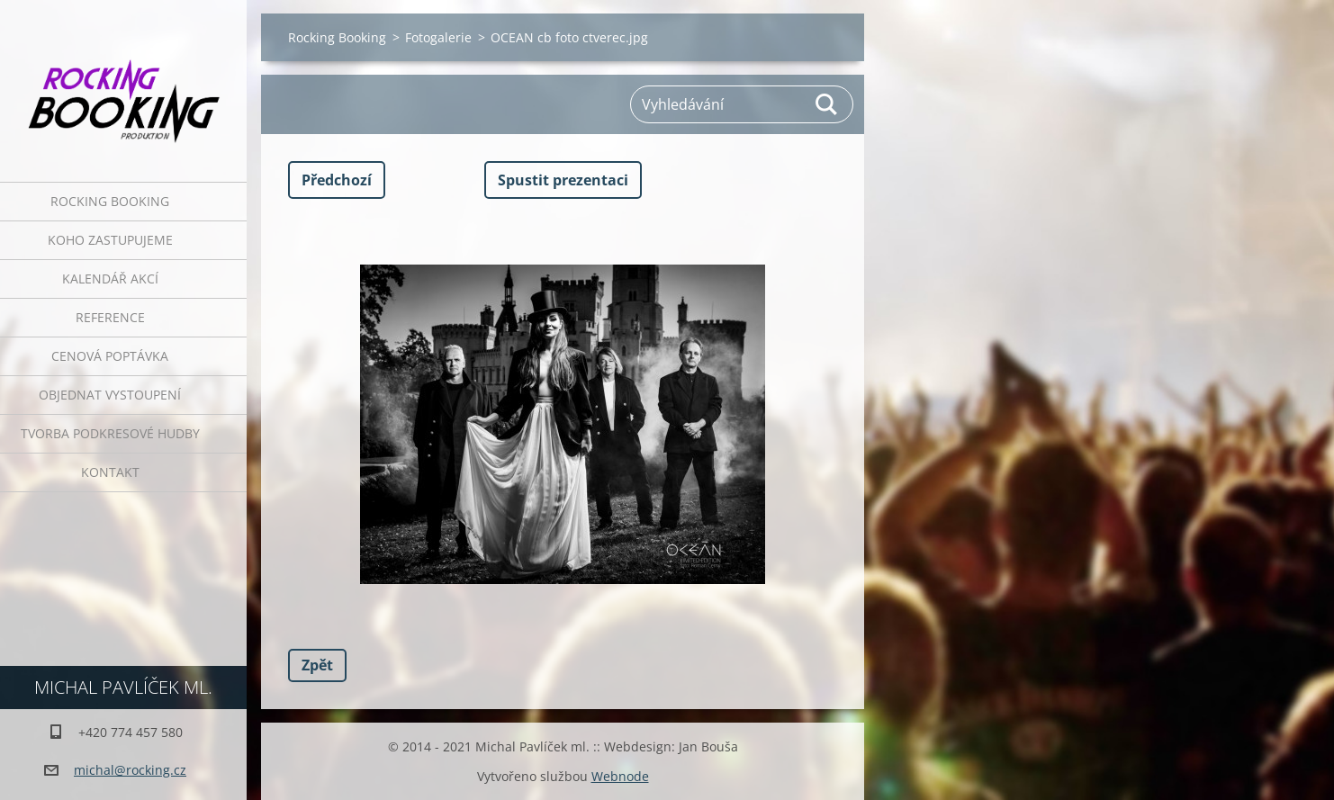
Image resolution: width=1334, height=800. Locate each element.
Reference (110, 317)
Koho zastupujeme (110, 239)
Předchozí (337, 180)
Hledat (827, 104)
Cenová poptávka (109, 355)
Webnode (620, 776)
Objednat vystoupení (110, 394)
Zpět (317, 665)
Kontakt (110, 472)
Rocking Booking (109, 201)
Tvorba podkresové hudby (110, 433)
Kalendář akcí (110, 278)
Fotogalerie (438, 37)
